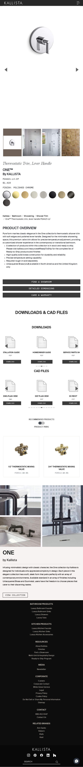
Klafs (41, 734)
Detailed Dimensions (41, 288)
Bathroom (16, 216)
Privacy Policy (41, 693)
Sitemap (41, 703)
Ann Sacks (41, 728)
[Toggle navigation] (78, 3)
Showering (29, 216)
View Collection (15, 595)
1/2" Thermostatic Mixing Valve (21, 468)
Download (42, 362)
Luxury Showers (41, 615)
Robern (41, 731)
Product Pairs (41, 427)
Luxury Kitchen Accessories (41, 635)
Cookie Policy (41, 696)
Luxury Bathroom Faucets (41, 608)
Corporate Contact (41, 684)
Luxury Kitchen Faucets (41, 628)
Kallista (6, 216)
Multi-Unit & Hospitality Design (41, 656)
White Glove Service (41, 687)
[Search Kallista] (38, 762)
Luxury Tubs (41, 618)
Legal (41, 690)
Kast (41, 737)
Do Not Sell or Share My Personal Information (41, 700)
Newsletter (41, 669)
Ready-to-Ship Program (41, 659)
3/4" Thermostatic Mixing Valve (61, 468)
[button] (76, 761)
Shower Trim (42, 216)
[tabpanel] (41, 455)
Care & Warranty (41, 295)
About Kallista (41, 646)
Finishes (41, 649)
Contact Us (41, 717)
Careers (41, 681)
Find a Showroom (41, 282)
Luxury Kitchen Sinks (41, 632)
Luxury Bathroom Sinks (41, 612)
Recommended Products (41, 419)
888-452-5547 (41, 714)
